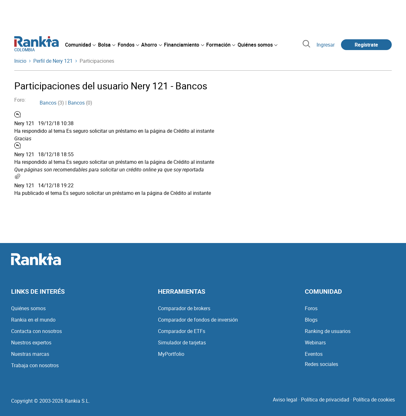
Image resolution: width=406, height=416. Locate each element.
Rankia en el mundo (33, 319)
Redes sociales (321, 364)
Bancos (48, 102)
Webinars (315, 342)
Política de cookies (374, 399)
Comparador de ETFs (181, 331)
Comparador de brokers (184, 308)
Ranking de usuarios (327, 331)
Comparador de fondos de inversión (198, 319)
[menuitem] (80, 44)
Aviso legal (285, 399)
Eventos (314, 353)
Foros (311, 308)
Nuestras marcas (30, 353)
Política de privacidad (325, 399)
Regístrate (366, 44)
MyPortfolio (171, 353)
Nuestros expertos (31, 342)
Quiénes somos (28, 308)
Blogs (311, 319)
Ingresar (326, 44)
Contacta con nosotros (36, 331)
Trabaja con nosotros (35, 365)
